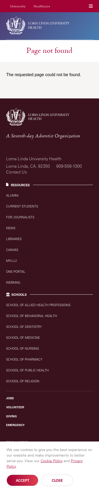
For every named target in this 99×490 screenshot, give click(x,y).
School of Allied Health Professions (38, 305)
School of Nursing (22, 348)
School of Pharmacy (24, 359)
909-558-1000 (69, 166)
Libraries (14, 239)
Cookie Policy (52, 461)
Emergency (15, 425)
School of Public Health (27, 370)
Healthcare (42, 6)
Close (57, 481)
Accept (22, 481)
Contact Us (16, 172)
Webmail (13, 282)
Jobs (10, 398)
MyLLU (11, 261)
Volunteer (15, 407)
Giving (11, 416)
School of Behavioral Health (31, 316)
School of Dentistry (24, 327)
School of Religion (22, 381)
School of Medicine (23, 338)
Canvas (12, 250)
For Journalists (20, 217)
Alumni (12, 195)
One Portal (15, 272)
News (10, 228)
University (18, 6)
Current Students (22, 206)
